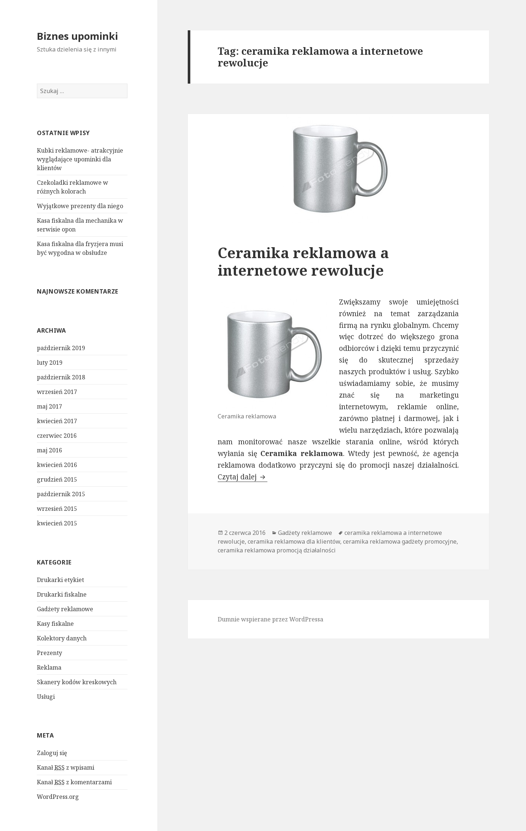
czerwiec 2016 (57, 436)
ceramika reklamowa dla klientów (294, 541)
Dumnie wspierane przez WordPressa (270, 619)
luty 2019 (49, 363)
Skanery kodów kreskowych (77, 682)
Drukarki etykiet (60, 580)
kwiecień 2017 (57, 421)
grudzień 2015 (57, 479)
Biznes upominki (77, 36)
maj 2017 (49, 406)
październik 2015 (61, 494)
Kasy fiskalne (55, 624)
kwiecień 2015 (57, 523)
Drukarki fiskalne (62, 594)
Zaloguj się (52, 753)
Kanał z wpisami (65, 767)
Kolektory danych (62, 638)
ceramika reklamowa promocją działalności (277, 550)
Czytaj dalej (242, 477)
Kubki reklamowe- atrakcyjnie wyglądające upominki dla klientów (80, 159)
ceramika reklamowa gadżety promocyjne (400, 541)
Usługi (46, 697)
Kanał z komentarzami (74, 782)
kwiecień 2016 (57, 465)
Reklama (49, 667)
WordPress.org (58, 797)
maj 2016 (49, 450)
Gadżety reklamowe (65, 609)
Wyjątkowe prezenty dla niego (80, 206)
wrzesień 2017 (57, 392)
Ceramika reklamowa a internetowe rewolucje (303, 261)
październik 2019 (61, 348)
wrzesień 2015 (57, 509)
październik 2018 (61, 377)
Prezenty (49, 653)
